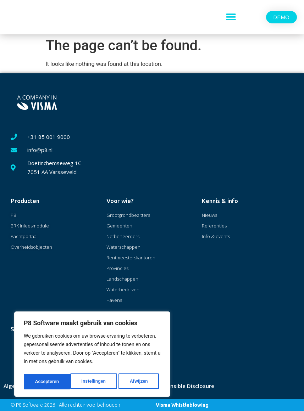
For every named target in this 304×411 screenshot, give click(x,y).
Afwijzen (92, 381)
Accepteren (138, 381)
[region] (92, 355)
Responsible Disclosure (184, 385)
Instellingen (47, 381)
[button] (231, 17)
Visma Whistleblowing (182, 405)
